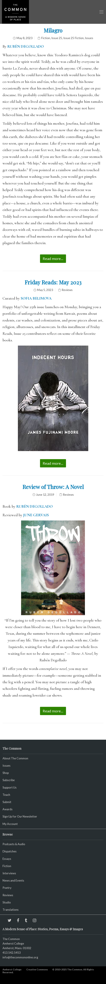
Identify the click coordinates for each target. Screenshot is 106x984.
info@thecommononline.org (20, 957)
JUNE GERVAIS (36, 515)
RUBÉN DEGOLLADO (25, 46)
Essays (7, 858)
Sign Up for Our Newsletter (20, 816)
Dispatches (10, 851)
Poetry (7, 887)
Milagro (53, 30)
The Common (11, 939)
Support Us (10, 787)
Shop (6, 773)
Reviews (67, 290)
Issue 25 (56, 38)
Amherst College (12, 969)
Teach (6, 794)
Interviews (9, 873)
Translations (11, 909)
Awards (7, 809)
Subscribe (9, 780)
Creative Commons (37, 969)
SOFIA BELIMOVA (36, 298)
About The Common (15, 758)
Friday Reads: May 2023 (53, 282)
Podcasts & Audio (14, 844)
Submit (7, 802)
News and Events (13, 880)
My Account (10, 824)
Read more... (53, 258)
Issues (89, 38)
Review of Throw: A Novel (53, 486)
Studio (7, 902)
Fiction (45, 38)
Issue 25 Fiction (73, 38)
